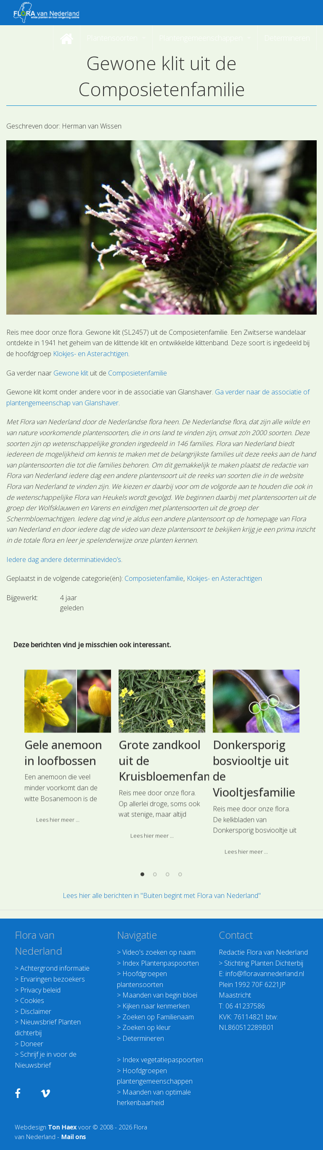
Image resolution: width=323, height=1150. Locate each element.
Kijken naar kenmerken (156, 1006)
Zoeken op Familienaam (158, 1016)
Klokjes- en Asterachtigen (90, 353)
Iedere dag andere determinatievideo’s (63, 559)
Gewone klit (70, 373)
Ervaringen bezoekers (52, 979)
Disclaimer (35, 1011)
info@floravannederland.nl (264, 973)
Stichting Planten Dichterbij (263, 963)
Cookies (32, 1000)
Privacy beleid (40, 990)
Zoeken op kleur (146, 1027)
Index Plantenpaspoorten (160, 963)
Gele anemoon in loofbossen (63, 820)
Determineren (143, 1038)
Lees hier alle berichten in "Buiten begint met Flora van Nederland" (162, 895)
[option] (68, 818)
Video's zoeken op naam (159, 952)
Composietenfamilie (137, 373)
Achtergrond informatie (55, 968)
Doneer (31, 1043)
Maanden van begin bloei (159, 995)
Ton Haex (62, 1127)
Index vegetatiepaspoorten (162, 1059)
